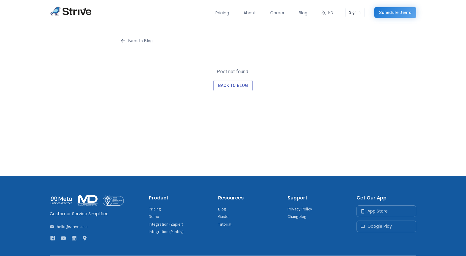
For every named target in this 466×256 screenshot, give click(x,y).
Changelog (297, 216)
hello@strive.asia (72, 226)
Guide (223, 216)
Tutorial (224, 224)
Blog (222, 209)
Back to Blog (137, 41)
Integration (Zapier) (166, 224)
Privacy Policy (299, 209)
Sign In (354, 12)
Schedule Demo (395, 12)
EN (327, 13)
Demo (154, 216)
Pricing (155, 209)
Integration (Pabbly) (166, 231)
